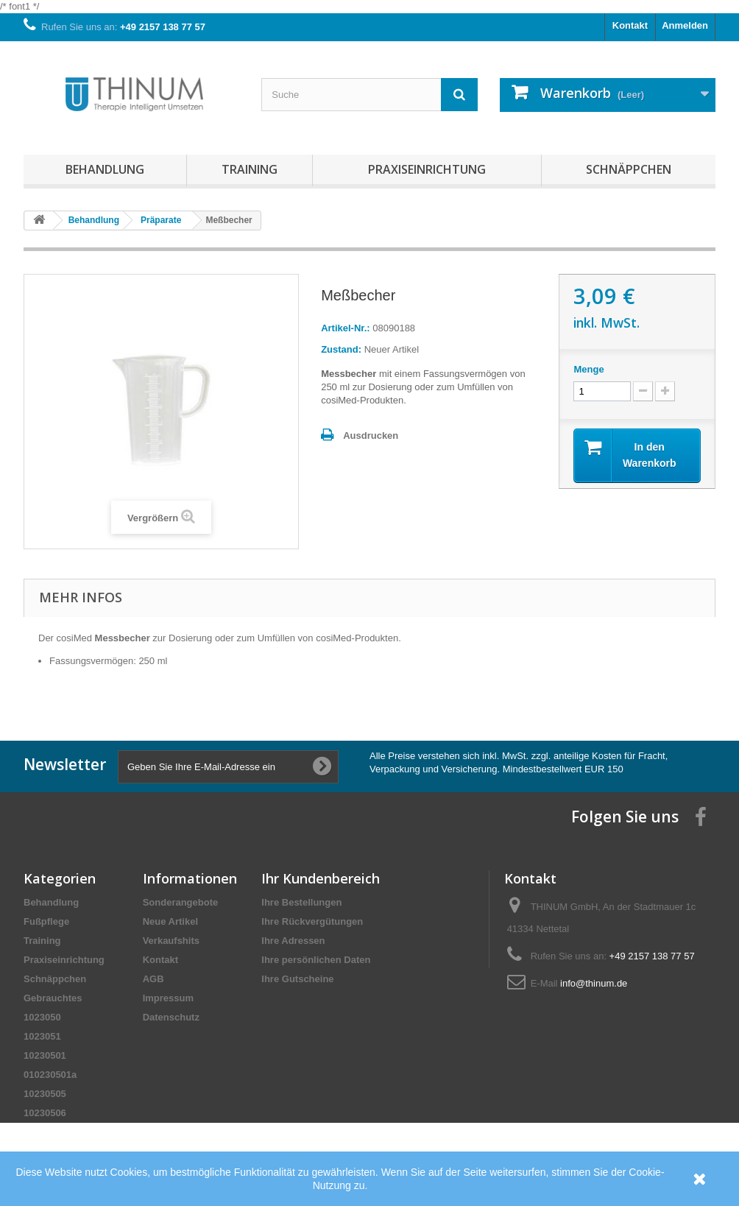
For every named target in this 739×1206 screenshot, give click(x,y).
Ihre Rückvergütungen (312, 921)
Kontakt (630, 25)
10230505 (45, 1093)
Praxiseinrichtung (427, 169)
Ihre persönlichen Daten (315, 959)
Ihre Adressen (293, 940)
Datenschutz (171, 1017)
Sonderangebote (181, 902)
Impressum (168, 998)
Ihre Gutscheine (297, 978)
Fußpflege (46, 921)
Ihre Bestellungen (301, 902)
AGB (153, 978)
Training (249, 169)
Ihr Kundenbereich (320, 878)
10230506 (45, 1112)
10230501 (45, 1055)
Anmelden (685, 25)
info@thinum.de (593, 983)
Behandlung (105, 169)
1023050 (42, 1017)
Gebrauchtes (53, 998)
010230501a (50, 1074)
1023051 (42, 1036)
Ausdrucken (370, 435)
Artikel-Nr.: (345, 328)
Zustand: (341, 349)
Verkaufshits (171, 940)
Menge (588, 369)
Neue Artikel (170, 921)
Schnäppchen (628, 169)
